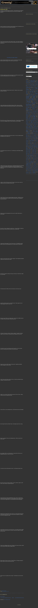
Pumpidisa (29, 138)
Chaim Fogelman (29, 95)
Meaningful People (35, 118)
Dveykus (37, 100)
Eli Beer (34, 101)
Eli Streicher (28, 103)
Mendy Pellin (32, 120)
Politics (8, 591)
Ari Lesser (28, 85)
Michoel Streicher (35, 123)
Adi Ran (30, 83)
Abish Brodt (31, 82)
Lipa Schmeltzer (33, 115)
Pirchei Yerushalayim (31, 137)
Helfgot (27, 108)
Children (33, 97)
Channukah (28, 96)
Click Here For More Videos (12, 57)
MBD (34, 116)
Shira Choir (28, 146)
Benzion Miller (28, 90)
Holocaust (33, 108)
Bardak (33, 87)
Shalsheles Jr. (27, 144)
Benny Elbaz (32, 88)
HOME (13, 597)
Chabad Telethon (30, 94)
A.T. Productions (31, 81)
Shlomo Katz (34, 150)
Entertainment (29, 104)
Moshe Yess (30, 129)
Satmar (27, 143)
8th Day (27, 80)
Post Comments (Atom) (7, 599)
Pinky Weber (27, 136)
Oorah (27, 135)
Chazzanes (27, 97)
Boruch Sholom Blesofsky (33, 92)
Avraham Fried (28, 87)
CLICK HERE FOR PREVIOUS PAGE (5, 597)
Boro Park (31, 91)
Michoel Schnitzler (28, 123)
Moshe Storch (33, 128)
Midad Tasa (28, 124)
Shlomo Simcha (28, 151)
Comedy (32, 98)
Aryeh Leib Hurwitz (33, 86)
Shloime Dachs (31, 147)
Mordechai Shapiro (33, 126)
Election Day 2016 (3, 9)
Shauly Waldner (33, 144)
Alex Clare (34, 83)
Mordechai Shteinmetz (29, 127)
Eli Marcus (30, 102)
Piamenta (35, 135)
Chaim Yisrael (34, 95)
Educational (29, 101)
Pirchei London (33, 136)
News (6, 591)
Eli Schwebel (34, 102)
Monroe (35, 125)
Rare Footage (32, 140)
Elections (3, 591)
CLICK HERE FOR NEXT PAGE (19, 597)
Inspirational (28, 109)
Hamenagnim (27, 107)
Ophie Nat (31, 135)
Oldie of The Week (33, 134)
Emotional (33, 103)
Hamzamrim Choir (33, 107)
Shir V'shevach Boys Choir (34, 145)
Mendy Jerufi (27, 120)
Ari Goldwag (36, 84)
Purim (35, 138)
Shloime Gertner (33, 148)
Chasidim (33, 96)
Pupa (32, 138)
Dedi (30, 100)
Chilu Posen (27, 98)
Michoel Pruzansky (33, 122)
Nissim (34, 133)
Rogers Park (31, 141)
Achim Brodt (36, 82)
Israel (37, 109)
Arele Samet (31, 84)
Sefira (31, 143)
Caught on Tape (32, 93)
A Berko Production (33, 80)
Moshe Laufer (28, 128)
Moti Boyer (35, 129)
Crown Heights (31, 99)
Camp (27, 93)
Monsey (27, 126)
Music (27, 130)
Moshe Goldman (36, 127)
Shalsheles (35, 143)
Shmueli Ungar (34, 151)
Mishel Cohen (36, 124)
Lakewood (27, 114)
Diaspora (33, 100)
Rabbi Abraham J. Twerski (29, 139)
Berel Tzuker (33, 90)
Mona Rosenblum (29, 125)
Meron (32, 121)
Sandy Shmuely (32, 142)
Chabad (36, 93)
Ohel (29, 134)
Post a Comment (2, 596)
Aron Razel (32, 85)
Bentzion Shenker (34, 89)
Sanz (35, 142)
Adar (27, 83)
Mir (32, 124)
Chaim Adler (36, 94)
